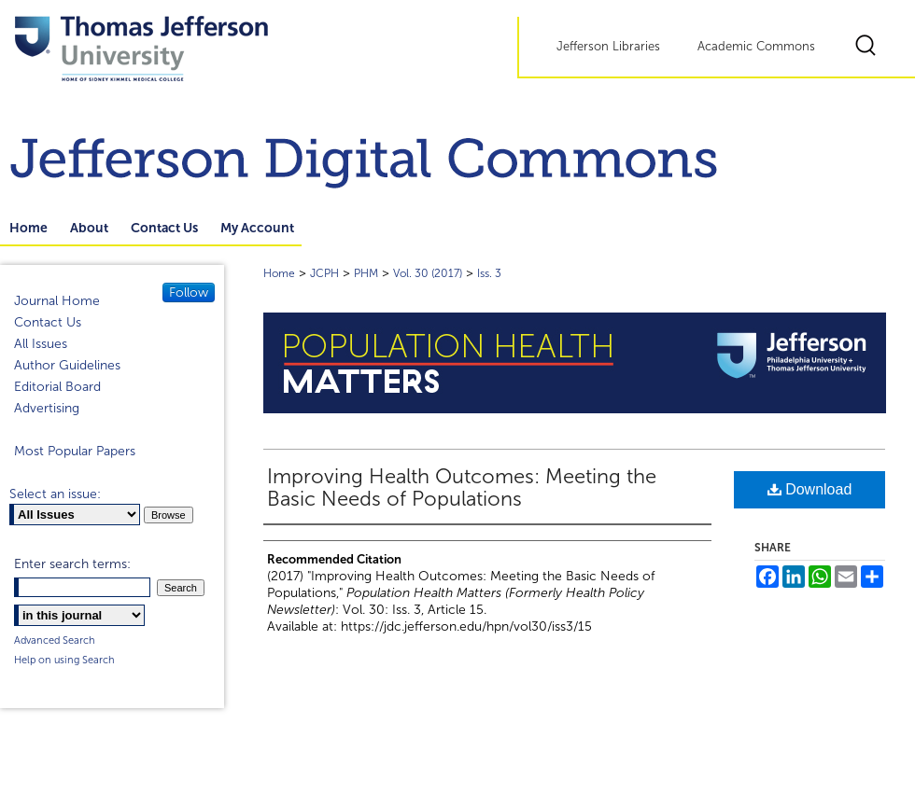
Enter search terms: (72, 564)
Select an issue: (55, 494)
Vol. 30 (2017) (427, 273)
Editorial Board (57, 387)
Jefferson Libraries (608, 46)
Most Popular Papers (74, 451)
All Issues (40, 344)
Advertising (46, 408)
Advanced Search (54, 640)
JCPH (324, 273)
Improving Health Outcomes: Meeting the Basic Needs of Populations (461, 488)
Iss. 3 (489, 273)
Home (279, 273)
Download (809, 489)
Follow (188, 292)
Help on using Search (64, 659)
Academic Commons (756, 46)
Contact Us (47, 322)
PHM (366, 273)
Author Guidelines (67, 365)
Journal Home (57, 301)
